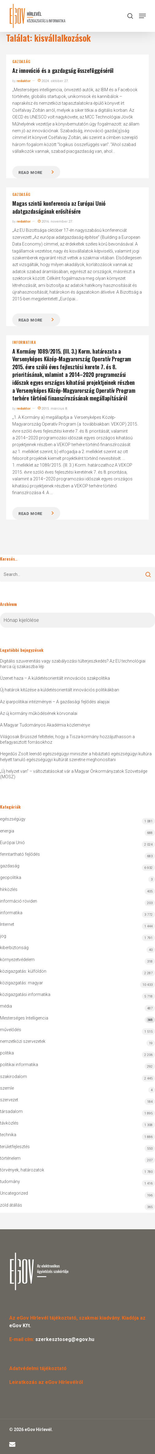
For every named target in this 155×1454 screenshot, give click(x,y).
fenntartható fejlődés (20, 854)
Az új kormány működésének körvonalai (38, 713)
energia (7, 830)
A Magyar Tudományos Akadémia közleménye (45, 725)
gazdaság (21, 61)
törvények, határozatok (22, 1169)
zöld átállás (11, 1205)
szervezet (9, 1099)
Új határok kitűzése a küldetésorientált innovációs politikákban (59, 689)
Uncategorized (14, 1193)
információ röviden (18, 901)
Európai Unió (12, 842)
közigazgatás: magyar (21, 982)
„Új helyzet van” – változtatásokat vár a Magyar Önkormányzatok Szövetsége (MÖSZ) (73, 774)
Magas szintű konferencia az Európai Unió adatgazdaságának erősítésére (59, 207)
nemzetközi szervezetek (22, 1041)
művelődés (10, 1029)
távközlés (9, 1123)
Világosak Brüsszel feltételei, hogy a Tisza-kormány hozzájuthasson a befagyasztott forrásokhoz (67, 739)
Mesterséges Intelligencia (77, 1019)
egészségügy (12, 819)
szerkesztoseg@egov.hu (64, 1339)
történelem (10, 1158)
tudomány (10, 1181)
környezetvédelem (17, 959)
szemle (7, 1088)
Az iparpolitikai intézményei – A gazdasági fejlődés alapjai (55, 701)
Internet (7, 924)
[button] (142, 16)
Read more (30, 172)
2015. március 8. (53, 409)
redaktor (23, 81)
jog (3, 936)
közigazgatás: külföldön (23, 971)
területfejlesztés (15, 1146)
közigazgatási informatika (25, 994)
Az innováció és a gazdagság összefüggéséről (63, 70)
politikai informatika (19, 1064)
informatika (24, 342)
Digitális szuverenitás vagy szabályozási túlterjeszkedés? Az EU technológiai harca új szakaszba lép (72, 664)
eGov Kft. (20, 1325)
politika (7, 1052)
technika (8, 1134)
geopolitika (10, 877)
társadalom (11, 1111)
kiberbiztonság (14, 947)
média (6, 1006)
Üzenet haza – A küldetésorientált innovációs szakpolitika (55, 678)
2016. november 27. (55, 222)
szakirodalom (13, 1076)
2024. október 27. (53, 81)
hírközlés (8, 889)
